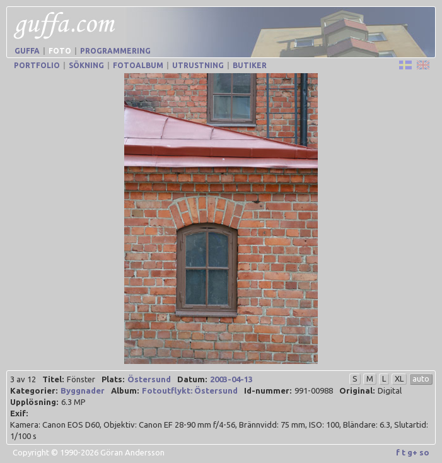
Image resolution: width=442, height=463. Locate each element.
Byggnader (83, 390)
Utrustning (198, 65)
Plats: (113, 379)
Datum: (192, 379)
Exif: (19, 413)
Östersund (149, 379)
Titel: (53, 379)
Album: (125, 390)
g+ (412, 452)
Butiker (250, 65)
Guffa (27, 51)
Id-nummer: (267, 390)
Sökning (86, 65)
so (424, 452)
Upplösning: (34, 401)
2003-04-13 (231, 379)
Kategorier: (33, 390)
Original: (357, 390)
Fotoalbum (138, 65)
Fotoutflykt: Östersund (190, 390)
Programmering (115, 51)
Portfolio (37, 65)
